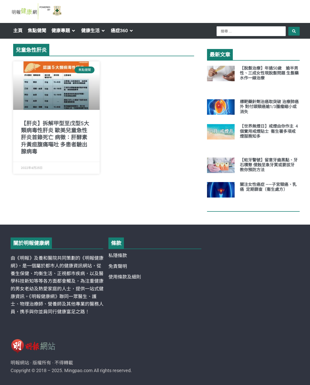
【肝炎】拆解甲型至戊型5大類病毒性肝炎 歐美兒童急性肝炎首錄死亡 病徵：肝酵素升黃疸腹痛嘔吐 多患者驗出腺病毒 (55, 137)
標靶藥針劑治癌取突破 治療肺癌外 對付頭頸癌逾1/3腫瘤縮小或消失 (269, 106)
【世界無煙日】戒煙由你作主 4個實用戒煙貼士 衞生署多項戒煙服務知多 (269, 131)
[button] (63, 31)
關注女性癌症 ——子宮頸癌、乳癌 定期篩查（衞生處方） (268, 187)
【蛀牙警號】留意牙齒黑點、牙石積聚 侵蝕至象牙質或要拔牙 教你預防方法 (269, 165)
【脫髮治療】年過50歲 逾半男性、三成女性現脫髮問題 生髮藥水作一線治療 (269, 73)
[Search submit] (294, 31)
